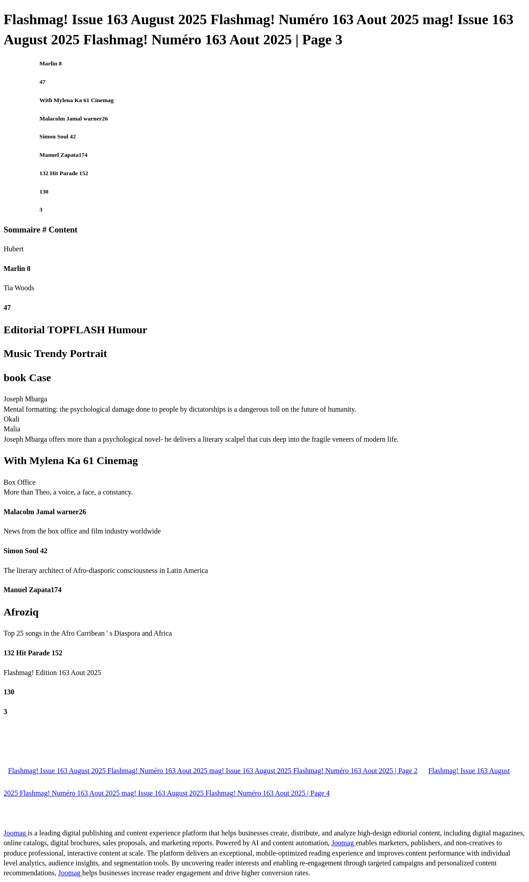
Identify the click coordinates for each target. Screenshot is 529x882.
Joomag (16, 833)
